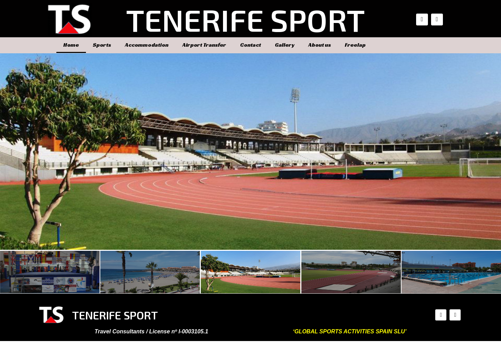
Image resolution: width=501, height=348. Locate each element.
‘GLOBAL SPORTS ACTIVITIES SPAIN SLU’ (350, 331)
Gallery (284, 44)
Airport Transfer (204, 44)
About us (319, 44)
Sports (102, 44)
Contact (250, 44)
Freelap (355, 44)
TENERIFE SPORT (245, 19)
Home (71, 44)
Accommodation (146, 44)
